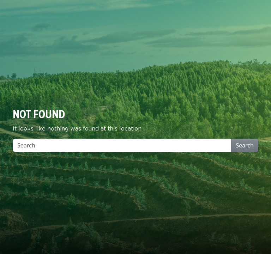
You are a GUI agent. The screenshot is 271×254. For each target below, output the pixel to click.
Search (245, 145)
